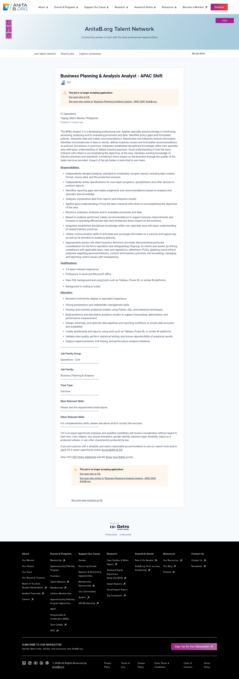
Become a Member (195, 7)
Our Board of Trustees (33, 577)
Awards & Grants (145, 7)
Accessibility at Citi (111, 449)
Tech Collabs (58, 624)
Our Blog (169, 566)
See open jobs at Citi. (79, 97)
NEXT (53, 609)
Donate (82, 560)
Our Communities (87, 591)
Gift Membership (89, 603)
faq (224, 20)
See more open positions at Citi (87, 500)
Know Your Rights (116, 457)
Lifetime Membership (60, 593)
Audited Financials (33, 593)
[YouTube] (36, 663)
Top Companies (116, 595)
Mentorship (58, 560)
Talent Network (59, 581)
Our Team (27, 572)
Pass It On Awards (146, 560)
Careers (28, 599)
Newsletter (198, 566)
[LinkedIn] (8, 35)
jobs (67, 53)
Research (122, 7)
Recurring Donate (88, 566)
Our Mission (28, 560)
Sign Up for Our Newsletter (194, 646)
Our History (28, 566)
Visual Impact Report (117, 589)
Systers (84, 597)
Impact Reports (116, 583)
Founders (55, 576)
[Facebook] (8, 29)
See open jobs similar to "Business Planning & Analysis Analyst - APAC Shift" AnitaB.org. (113, 101)
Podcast (169, 572)
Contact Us (198, 560)
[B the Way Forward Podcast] (47, 663)
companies (90, 53)
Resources (169, 7)
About (43, 7)
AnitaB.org (58, 667)
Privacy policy (111, 534)
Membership (58, 587)
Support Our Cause (96, 7)
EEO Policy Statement (84, 457)
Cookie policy (125, 534)
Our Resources (173, 560)
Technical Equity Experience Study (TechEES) (117, 573)
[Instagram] (8, 23)
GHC (54, 630)
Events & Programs (66, 7)
